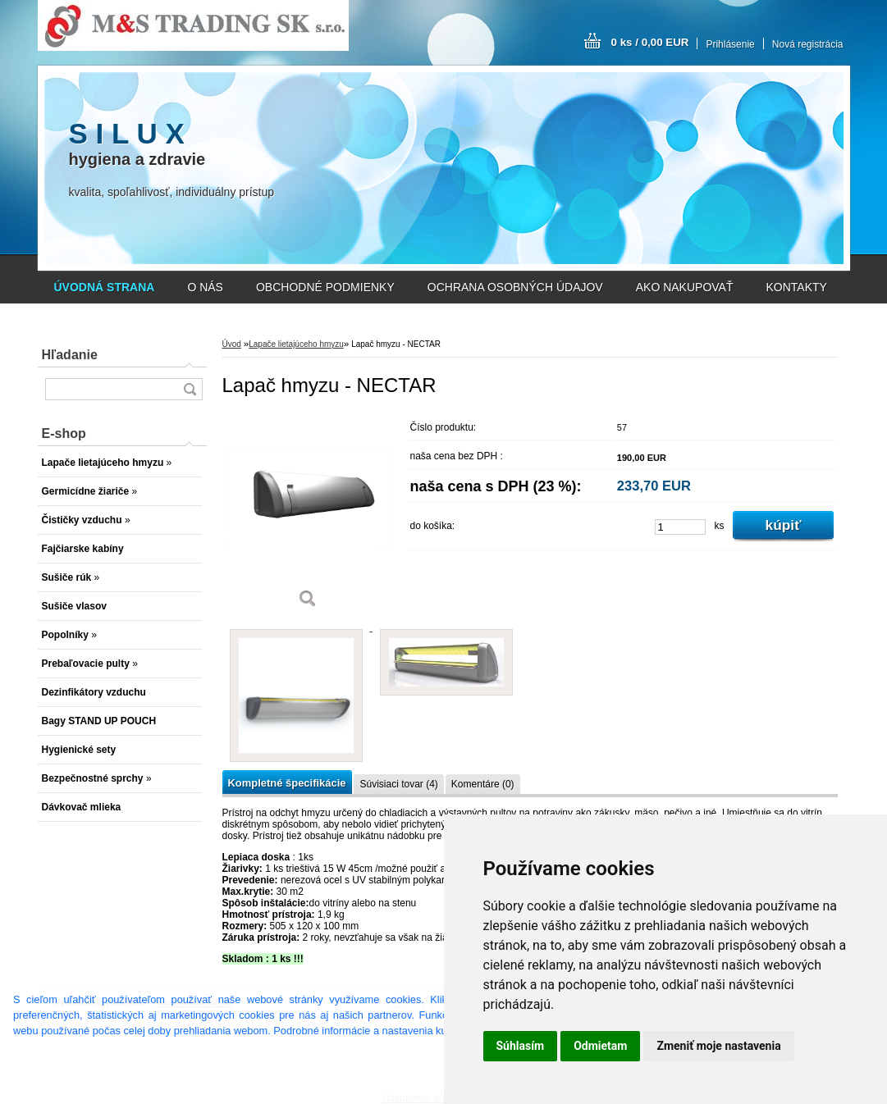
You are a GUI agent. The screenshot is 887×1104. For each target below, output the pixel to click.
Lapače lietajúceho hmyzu (296, 344)
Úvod (231, 344)
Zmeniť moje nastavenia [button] (718, 1045)
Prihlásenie (730, 44)
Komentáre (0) (482, 784)
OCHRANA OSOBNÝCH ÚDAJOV (515, 287)
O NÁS (205, 287)
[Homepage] (104, 287)
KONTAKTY (796, 287)
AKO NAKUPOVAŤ (685, 287)
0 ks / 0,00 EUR (650, 42)
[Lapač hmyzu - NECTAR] (308, 516)
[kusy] (680, 527)
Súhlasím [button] (520, 1045)
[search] (189, 389)
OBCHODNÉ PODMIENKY (325, 287)
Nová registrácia (808, 44)
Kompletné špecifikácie (287, 783)
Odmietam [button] (600, 1045)
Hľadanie (70, 355)
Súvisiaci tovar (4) (398, 784)
